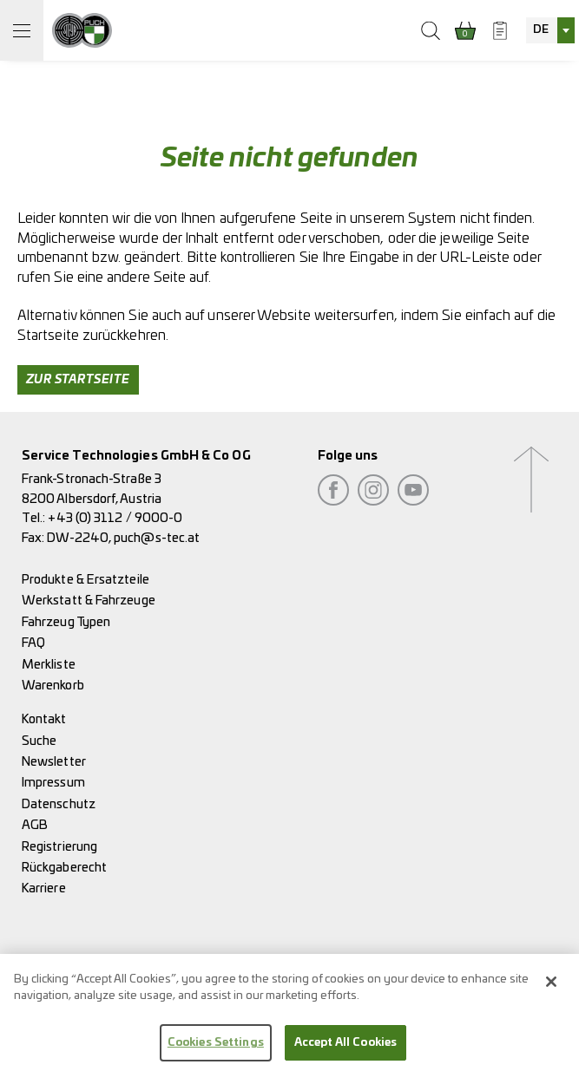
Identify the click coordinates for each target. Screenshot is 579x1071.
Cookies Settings (216, 1047)
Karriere (44, 888)
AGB (35, 825)
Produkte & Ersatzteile (85, 579)
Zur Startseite (78, 380)
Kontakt (44, 719)
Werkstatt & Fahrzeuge (88, 600)
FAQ (33, 643)
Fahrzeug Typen (66, 622)
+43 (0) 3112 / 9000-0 (115, 518)
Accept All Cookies (345, 1047)
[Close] (551, 986)
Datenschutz (58, 804)
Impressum (53, 782)
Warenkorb (53, 685)
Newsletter (54, 761)
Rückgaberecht (64, 867)
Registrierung (59, 846)
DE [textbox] (541, 30)
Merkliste (49, 664)
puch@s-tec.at (157, 538)
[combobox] (550, 30)
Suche (39, 741)
